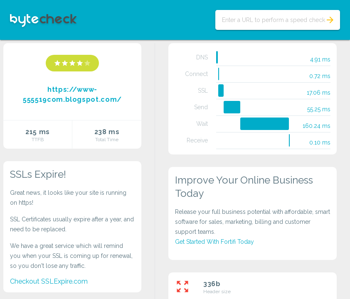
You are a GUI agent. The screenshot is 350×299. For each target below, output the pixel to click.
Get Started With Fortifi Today (214, 241)
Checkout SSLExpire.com (49, 281)
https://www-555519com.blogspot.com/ (72, 94)
